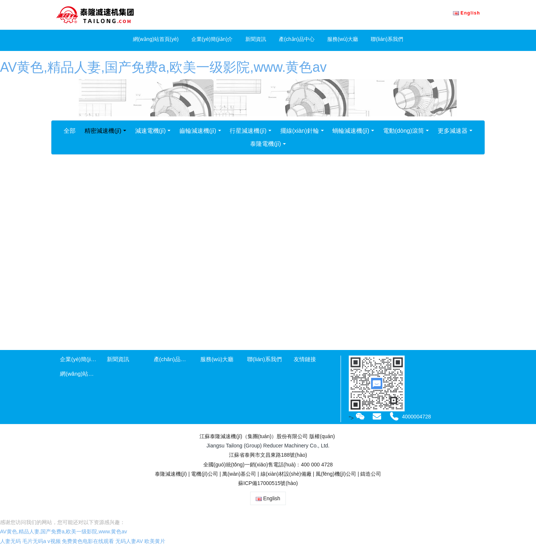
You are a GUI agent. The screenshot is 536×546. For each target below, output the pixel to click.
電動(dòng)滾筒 (403, 131)
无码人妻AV (129, 541)
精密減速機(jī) (102, 131)
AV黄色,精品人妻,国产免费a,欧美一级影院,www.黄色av (163, 67)
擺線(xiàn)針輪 (299, 131)
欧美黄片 (154, 541)
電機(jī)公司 (204, 474)
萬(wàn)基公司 (239, 474)
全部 (70, 131)
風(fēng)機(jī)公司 (336, 474)
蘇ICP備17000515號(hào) (268, 483)
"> (357, 418)
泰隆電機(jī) (265, 144)
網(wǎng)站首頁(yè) (156, 39)
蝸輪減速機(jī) (350, 131)
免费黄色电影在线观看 (88, 541)
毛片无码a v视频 (41, 541)
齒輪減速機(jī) (197, 131)
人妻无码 (10, 541)
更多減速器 (453, 131)
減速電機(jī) (150, 131)
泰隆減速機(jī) (171, 474)
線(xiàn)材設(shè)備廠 (286, 474)
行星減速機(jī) (248, 131)
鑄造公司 (370, 474)
